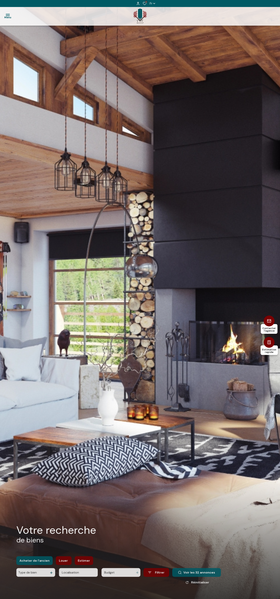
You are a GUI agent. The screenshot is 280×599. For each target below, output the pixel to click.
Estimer (84, 564)
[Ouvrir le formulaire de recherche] (156, 576)
